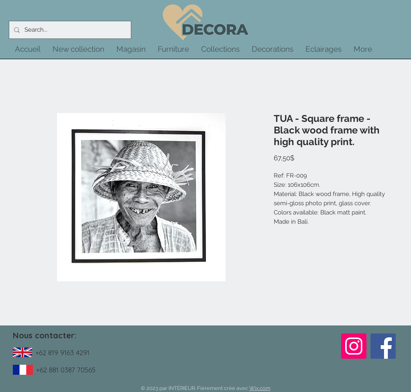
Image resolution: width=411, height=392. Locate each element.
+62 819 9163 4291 (62, 352)
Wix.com (260, 388)
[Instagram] (353, 346)
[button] (78, 49)
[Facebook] (383, 346)
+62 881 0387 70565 (66, 370)
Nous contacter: (45, 335)
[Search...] (69, 29)
